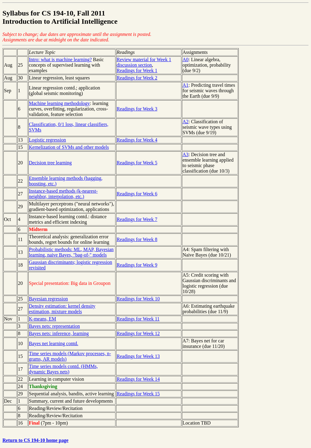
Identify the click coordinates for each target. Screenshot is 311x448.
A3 (186, 154)
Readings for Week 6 (137, 193)
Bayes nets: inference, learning (59, 333)
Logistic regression (47, 139)
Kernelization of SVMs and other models (69, 147)
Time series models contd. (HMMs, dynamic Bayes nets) (63, 369)
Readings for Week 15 (138, 393)
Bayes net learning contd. (53, 343)
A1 (186, 85)
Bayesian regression (48, 298)
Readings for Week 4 (137, 139)
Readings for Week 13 (138, 356)
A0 (186, 59)
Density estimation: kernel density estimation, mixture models (62, 308)
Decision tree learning (50, 162)
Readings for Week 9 (137, 265)
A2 (186, 121)
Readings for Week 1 (137, 70)
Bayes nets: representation (54, 326)
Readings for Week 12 (138, 333)
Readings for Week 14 (138, 379)
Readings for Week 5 (137, 162)
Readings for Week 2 (137, 77)
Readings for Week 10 (138, 298)
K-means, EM (42, 318)
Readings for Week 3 (137, 108)
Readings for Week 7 (137, 219)
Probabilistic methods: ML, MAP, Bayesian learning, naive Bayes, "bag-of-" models (71, 252)
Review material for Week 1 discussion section (144, 62)
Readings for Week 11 (138, 318)
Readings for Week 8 (137, 239)
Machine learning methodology (59, 103)
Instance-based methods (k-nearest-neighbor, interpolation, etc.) (63, 193)
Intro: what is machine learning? (60, 59)
